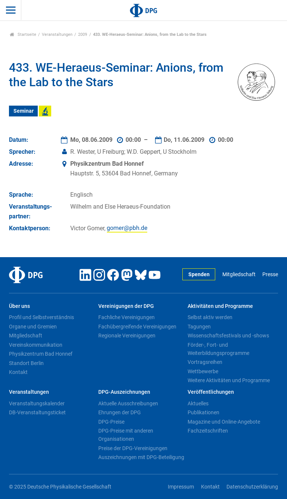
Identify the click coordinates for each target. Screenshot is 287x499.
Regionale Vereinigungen (126, 336)
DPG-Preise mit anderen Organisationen (125, 435)
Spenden (199, 274)
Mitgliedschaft (239, 274)
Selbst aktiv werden (210, 317)
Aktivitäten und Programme (220, 306)
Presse (270, 274)
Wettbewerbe (203, 371)
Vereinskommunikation (35, 345)
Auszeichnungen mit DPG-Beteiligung (141, 457)
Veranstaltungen (57, 34)
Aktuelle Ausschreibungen (128, 403)
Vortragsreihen (205, 362)
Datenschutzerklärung (252, 487)
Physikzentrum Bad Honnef (40, 354)
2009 (82, 34)
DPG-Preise (111, 422)
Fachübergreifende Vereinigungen (137, 327)
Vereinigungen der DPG (126, 306)
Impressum (181, 487)
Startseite (23, 34)
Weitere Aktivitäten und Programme (229, 380)
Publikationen (203, 412)
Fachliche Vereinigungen (126, 317)
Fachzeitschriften (208, 431)
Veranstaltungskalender (37, 403)
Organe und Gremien (33, 327)
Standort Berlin (26, 363)
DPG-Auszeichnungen (124, 392)
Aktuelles (198, 403)
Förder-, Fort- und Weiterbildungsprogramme (218, 349)
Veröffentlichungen (211, 392)
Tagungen (199, 327)
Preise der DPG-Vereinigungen (132, 448)
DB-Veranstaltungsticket (37, 412)
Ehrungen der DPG (119, 412)
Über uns (19, 306)
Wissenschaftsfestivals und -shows (228, 336)
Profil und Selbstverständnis (41, 317)
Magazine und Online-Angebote (224, 422)
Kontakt (18, 372)
